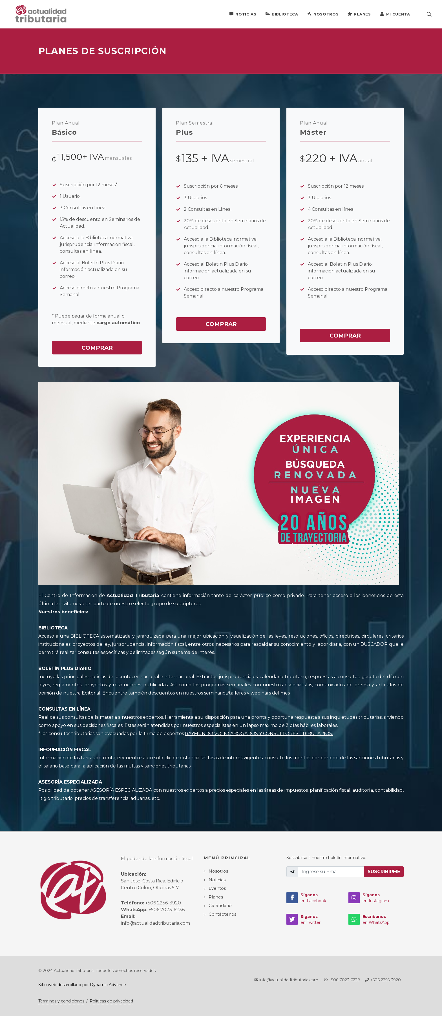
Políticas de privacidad (111, 1001)
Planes (359, 14)
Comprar (97, 348)
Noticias (243, 14)
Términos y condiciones (61, 1001)
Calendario (220, 905)
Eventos (217, 888)
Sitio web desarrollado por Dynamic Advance (82, 985)
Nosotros (323, 14)
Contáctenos (222, 914)
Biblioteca (282, 14)
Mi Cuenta (395, 14)
